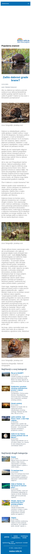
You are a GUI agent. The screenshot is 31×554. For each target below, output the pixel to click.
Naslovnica (5, 3)
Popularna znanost (10, 46)
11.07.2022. (20, 378)
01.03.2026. (19, 507)
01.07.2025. (19, 462)
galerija (6, 537)
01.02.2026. (19, 522)
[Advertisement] (15, 21)
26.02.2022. (20, 475)
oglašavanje (6, 542)
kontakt (25, 542)
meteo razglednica (16, 536)
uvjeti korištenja (12, 542)
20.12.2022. (19, 393)
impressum (19, 542)
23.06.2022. (19, 490)
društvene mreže (24, 536)
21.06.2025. (20, 423)
